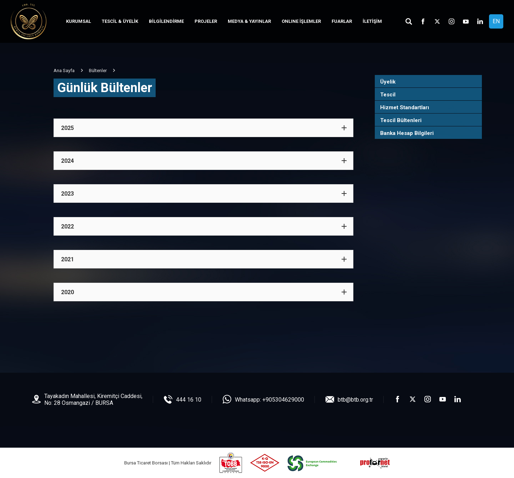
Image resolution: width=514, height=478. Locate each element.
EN (496, 21)
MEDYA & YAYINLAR (249, 21)
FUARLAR (342, 21)
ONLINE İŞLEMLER (301, 21)
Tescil (387, 94)
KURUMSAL (78, 21)
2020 (67, 292)
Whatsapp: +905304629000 (269, 399)
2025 (67, 128)
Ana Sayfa (64, 70)
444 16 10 (188, 399)
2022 (67, 226)
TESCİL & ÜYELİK (120, 21)
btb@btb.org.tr (355, 399)
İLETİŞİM (372, 21)
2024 (67, 160)
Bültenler (98, 70)
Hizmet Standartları (404, 107)
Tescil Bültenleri (401, 120)
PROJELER (206, 21)
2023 (67, 193)
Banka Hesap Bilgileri (407, 133)
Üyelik (387, 82)
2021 (67, 259)
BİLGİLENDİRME (166, 21)
